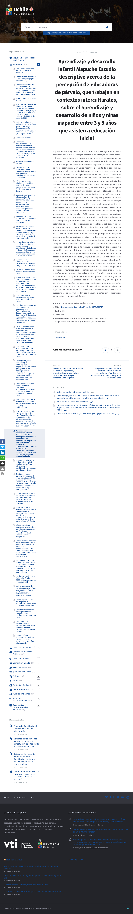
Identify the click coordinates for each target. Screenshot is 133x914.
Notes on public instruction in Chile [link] (73, 392)
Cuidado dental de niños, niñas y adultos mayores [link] (26, 885)
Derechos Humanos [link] (22, 647)
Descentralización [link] (21, 689)
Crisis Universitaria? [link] (23, 138)
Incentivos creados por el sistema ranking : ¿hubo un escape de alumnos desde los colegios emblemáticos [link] (26, 403)
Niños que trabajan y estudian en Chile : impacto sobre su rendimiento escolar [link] (26, 298)
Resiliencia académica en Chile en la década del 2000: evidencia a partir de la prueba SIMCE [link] (26, 579)
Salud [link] (15, 680)
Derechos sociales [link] (75, 33)
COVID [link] (84, 33)
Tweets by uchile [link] (75, 859)
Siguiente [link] (117, 365)
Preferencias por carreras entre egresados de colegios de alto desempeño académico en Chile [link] (26, 613)
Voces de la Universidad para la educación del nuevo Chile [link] (25, 71)
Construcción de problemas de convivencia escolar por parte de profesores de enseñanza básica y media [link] (25, 639)
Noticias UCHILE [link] (14, 859)
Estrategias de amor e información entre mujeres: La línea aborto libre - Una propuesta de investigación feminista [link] (99, 820)
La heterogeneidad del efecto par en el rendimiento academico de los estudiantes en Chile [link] (26, 603)
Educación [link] (65, 33)
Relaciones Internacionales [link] (20, 699)
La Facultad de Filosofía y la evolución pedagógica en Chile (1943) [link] (86, 413)
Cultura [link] (16, 676)
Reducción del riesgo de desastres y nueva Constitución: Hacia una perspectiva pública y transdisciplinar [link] (24, 759)
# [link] (40, 797)
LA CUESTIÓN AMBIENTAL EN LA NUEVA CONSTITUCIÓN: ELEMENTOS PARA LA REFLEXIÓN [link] (26, 776)
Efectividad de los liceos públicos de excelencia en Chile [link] (25, 272)
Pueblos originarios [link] (21, 694)
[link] (20, 10)
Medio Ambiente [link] (20, 667)
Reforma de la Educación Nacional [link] (72, 402)
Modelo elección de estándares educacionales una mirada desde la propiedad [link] (26, 219)
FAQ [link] (32, 797)
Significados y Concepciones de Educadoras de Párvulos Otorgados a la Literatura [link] (25, 263)
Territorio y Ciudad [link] (21, 685)
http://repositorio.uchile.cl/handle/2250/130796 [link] (81, 307)
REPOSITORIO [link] (20, 797)
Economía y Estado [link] (21, 663)
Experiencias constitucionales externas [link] (20, 707)
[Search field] (66, 27)
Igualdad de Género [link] (22, 672)
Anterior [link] (56, 365)
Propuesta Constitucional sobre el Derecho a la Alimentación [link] (25, 728)
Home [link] (79, 52)
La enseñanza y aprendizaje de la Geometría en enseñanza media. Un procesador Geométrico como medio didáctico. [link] (25, 626)
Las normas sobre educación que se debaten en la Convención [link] (32, 891)
